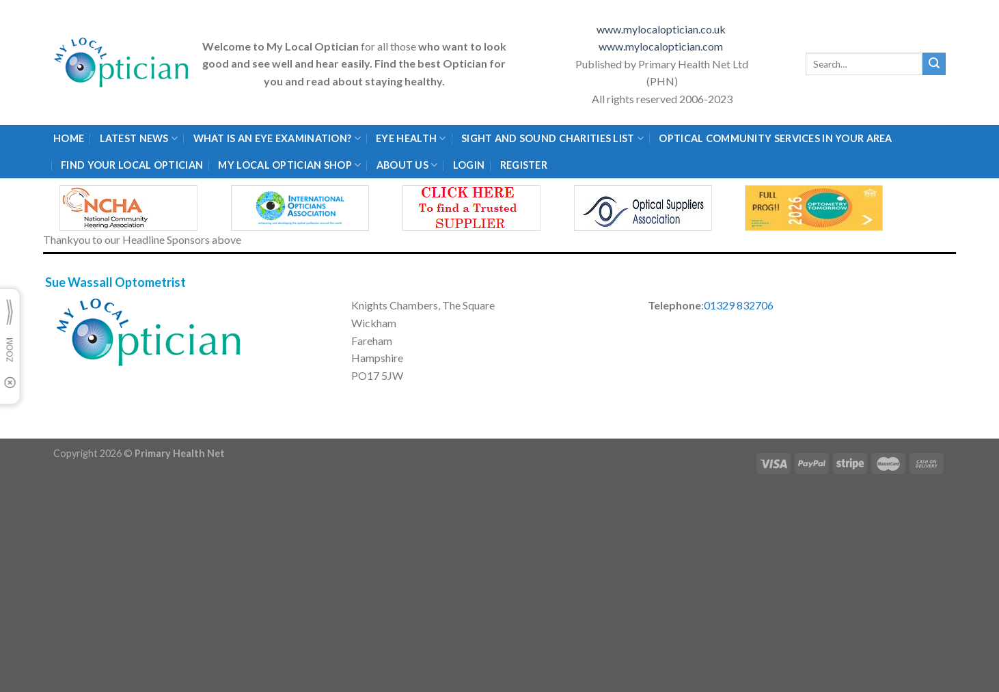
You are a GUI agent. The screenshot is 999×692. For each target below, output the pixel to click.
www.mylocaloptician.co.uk (662, 29)
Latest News (139, 138)
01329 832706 (739, 305)
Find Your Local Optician (132, 165)
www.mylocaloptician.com (662, 46)
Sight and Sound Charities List (552, 138)
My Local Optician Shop (289, 164)
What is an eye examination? (277, 138)
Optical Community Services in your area (775, 138)
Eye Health (411, 138)
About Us (407, 164)
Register (523, 165)
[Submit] (934, 64)
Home (68, 138)
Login (468, 165)
